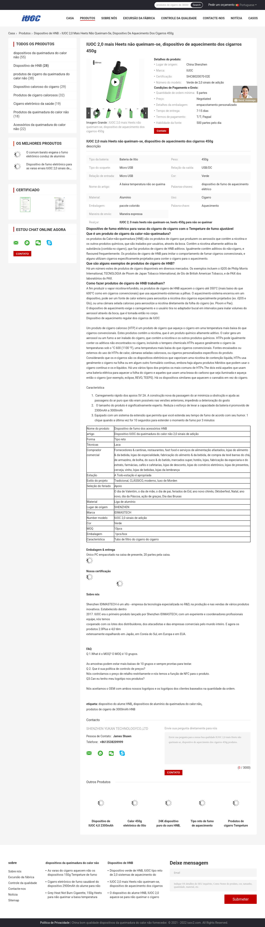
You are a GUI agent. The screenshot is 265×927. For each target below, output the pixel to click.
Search (197, 5)
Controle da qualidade (179, 18)
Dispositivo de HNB (46, 33)
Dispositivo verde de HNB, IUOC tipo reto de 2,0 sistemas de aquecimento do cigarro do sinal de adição (136, 873)
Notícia (236, 18)
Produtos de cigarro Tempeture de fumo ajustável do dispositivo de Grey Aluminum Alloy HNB (236, 823)
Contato (161, 130)
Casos (253, 18)
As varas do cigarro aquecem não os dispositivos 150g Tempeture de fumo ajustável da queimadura (72, 873)
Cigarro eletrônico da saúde (33, 104)
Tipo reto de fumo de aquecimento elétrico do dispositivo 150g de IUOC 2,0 (202, 823)
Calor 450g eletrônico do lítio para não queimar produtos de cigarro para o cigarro (134, 823)
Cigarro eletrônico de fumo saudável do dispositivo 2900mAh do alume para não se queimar (74, 884)
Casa (70, 18)
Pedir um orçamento (221, 4)
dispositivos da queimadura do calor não (72, 863)
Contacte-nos (214, 18)
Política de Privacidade (55, 922)
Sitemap (13, 900)
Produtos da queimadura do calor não (41, 112)
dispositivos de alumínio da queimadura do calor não (167, 704)
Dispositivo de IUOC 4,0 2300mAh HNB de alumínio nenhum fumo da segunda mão (100, 823)
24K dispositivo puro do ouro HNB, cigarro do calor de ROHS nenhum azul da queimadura (168, 823)
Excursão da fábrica (139, 18)
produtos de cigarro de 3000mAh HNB (110, 709)
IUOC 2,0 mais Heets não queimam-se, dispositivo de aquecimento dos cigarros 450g (115, 127)
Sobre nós (109, 18)
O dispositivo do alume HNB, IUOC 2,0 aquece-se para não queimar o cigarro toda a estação (134, 895)
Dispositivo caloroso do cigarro (36, 87)
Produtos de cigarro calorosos (35, 95)
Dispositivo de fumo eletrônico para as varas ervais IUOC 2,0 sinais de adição (49, 168)
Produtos (87, 18)
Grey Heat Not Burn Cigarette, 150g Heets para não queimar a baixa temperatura (75, 895)
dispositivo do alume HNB (115, 704)
